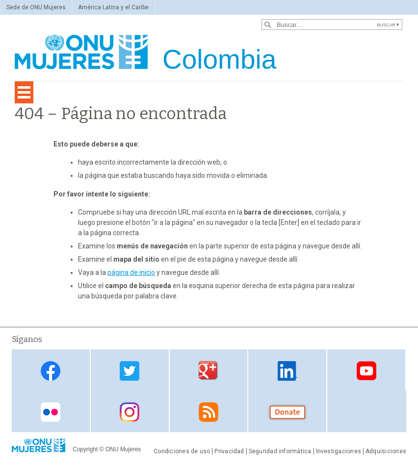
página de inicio (131, 272)
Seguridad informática (280, 451)
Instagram (129, 412)
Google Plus (208, 371)
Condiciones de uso (182, 451)
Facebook (50, 371)
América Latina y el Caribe (113, 7)
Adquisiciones (386, 451)
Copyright (85, 449)
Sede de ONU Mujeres (36, 7)
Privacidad (229, 451)
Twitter (129, 371)
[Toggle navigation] (24, 92)
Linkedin (287, 371)
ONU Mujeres (123, 449)
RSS (208, 412)
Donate (287, 412)
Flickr (50, 412)
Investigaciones (338, 451)
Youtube (366, 371)
